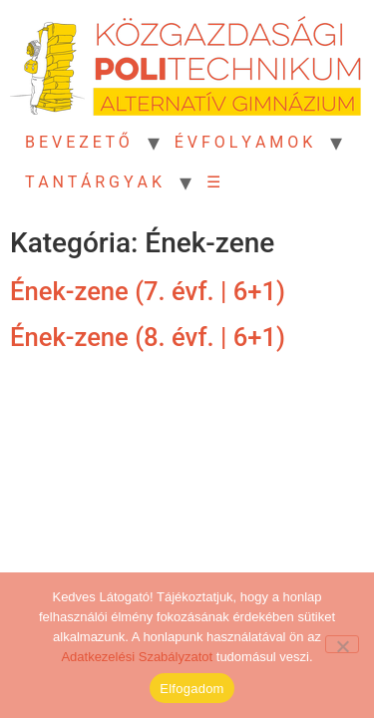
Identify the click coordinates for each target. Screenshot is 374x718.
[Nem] (342, 644)
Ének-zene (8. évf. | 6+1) (147, 337)
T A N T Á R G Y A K (93, 182)
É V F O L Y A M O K (244, 142)
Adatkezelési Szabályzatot (136, 656)
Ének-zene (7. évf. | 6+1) (147, 291)
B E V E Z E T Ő (77, 142)
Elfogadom (191, 688)
